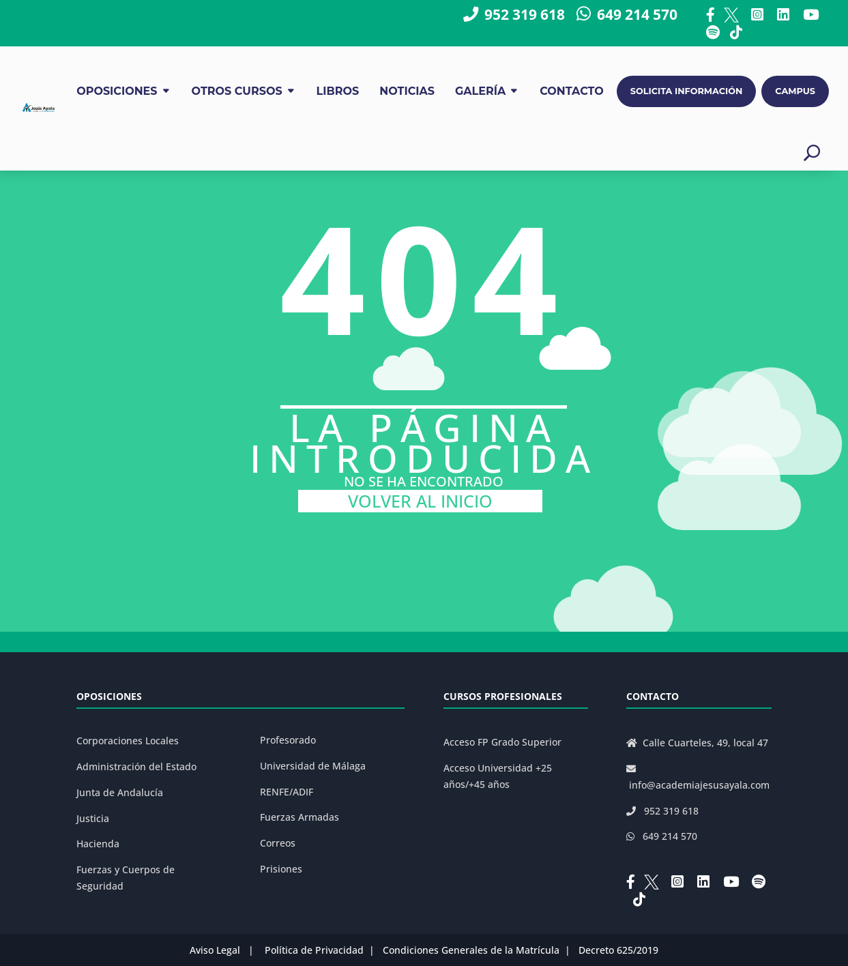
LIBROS (338, 91)
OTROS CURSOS (237, 91)
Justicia (92, 818)
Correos (277, 842)
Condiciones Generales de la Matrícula (471, 949)
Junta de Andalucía (119, 792)
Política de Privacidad (314, 949)
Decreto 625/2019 (618, 949)
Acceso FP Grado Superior (502, 741)
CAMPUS (795, 91)
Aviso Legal (215, 949)
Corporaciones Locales (127, 740)
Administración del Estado (136, 766)
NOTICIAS (407, 91)
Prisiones (281, 868)
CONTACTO (572, 91)
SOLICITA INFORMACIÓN (686, 91)
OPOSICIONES (116, 91)
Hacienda (97, 843)
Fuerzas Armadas (299, 816)
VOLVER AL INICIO (420, 501)
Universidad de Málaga (313, 765)
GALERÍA (480, 91)
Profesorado (288, 739)
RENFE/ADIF (286, 791)
